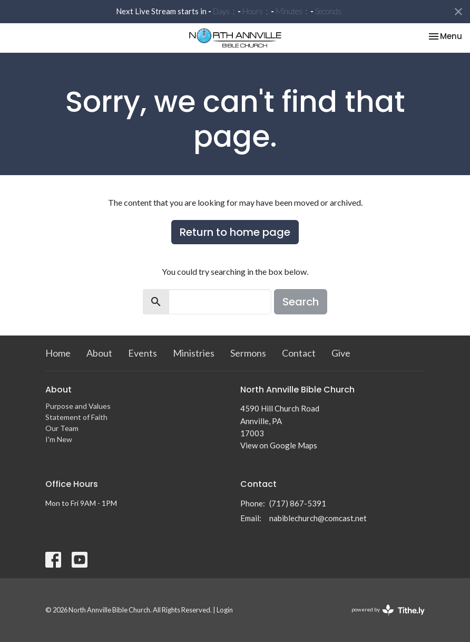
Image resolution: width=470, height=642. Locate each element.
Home (58, 353)
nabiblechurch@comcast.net (318, 518)
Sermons (248, 353)
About (99, 353)
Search (300, 301)
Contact (299, 353)
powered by (388, 610)
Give (340, 353)
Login (225, 610)
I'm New (58, 439)
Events (142, 353)
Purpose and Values (78, 405)
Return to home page (235, 232)
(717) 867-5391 (297, 503)
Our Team (62, 428)
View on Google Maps (278, 445)
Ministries (193, 353)
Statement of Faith (76, 417)
